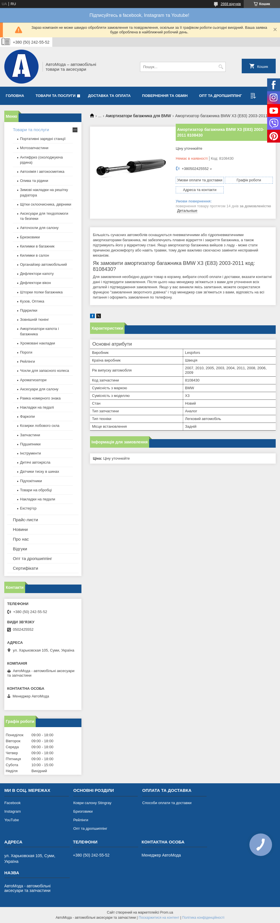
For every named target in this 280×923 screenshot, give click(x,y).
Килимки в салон (34, 255)
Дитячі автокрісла (35, 462)
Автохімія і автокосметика (42, 171)
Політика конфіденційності (203, 918)
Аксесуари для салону (39, 389)
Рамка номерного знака (40, 398)
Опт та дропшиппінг (220, 96)
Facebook (12, 803)
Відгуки (20, 548)
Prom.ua (166, 912)
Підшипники (30, 444)
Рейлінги (27, 361)
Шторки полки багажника (41, 292)
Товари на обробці (36, 490)
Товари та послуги (55, 96)
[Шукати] (221, 67)
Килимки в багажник (37, 246)
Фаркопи (27, 416)
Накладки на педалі (37, 407)
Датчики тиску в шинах (39, 471)
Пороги (26, 352)
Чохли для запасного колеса (44, 370)
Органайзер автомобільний (43, 264)
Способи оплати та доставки (166, 803)
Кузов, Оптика (32, 301)
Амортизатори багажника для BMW (138, 115)
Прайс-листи (25, 519)
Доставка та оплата (109, 96)
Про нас (21, 539)
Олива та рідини (34, 180)
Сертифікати (25, 568)
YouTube (11, 820)
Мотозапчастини (34, 148)
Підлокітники (31, 481)
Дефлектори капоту (37, 273)
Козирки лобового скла (39, 425)
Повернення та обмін (164, 96)
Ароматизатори (33, 380)
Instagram (12, 811)
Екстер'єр (28, 508)
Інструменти (30, 453)
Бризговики (83, 811)
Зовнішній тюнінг (34, 319)
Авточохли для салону (39, 228)
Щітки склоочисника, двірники (45, 204)
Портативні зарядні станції (42, 139)
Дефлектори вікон (35, 283)
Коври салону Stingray (92, 803)
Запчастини (30, 435)
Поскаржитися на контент (159, 918)
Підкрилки (28, 310)
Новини (20, 529)
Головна (15, 96)
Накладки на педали (37, 499)
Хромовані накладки (37, 343)
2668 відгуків (231, 4)
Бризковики (30, 237)
